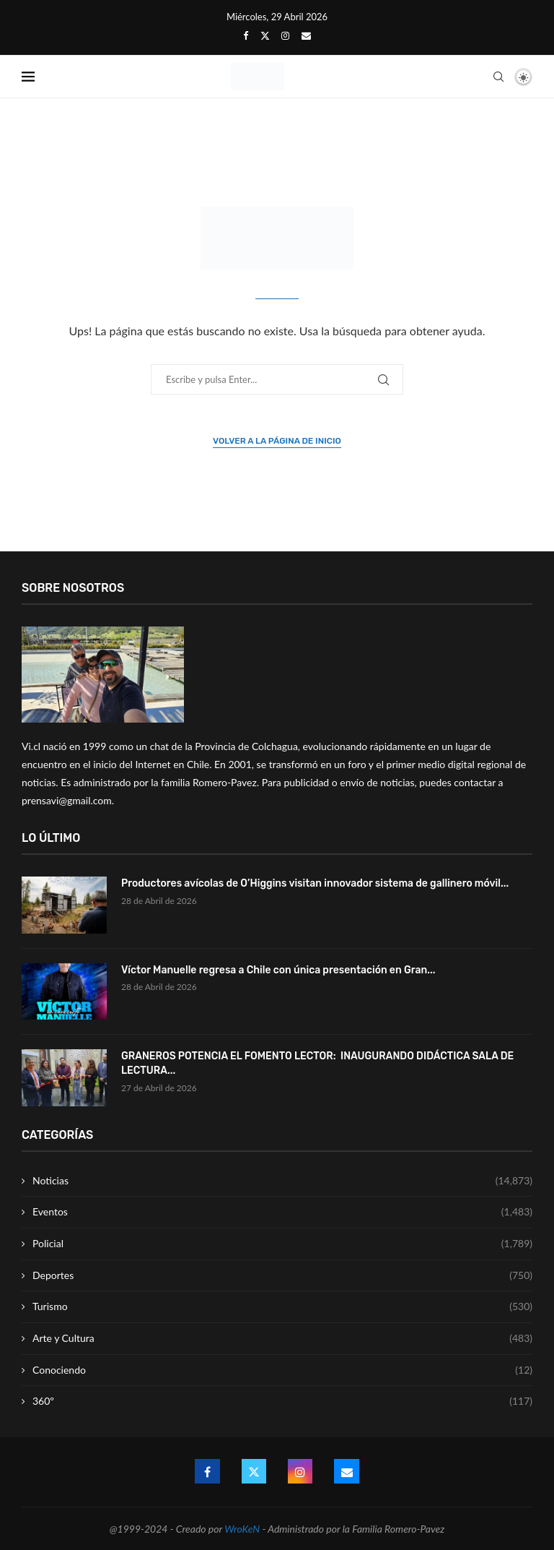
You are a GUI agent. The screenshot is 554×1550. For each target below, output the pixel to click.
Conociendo (282, 1370)
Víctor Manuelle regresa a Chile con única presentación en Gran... (278, 970)
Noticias (282, 1181)
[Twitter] (265, 35)
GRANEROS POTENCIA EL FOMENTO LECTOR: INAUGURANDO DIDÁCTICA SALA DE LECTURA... (317, 1063)
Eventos (282, 1212)
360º (282, 1401)
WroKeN (242, 1529)
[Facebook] (245, 35)
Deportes (282, 1275)
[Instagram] (285, 35)
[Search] (498, 77)
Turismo (282, 1306)
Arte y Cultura (282, 1338)
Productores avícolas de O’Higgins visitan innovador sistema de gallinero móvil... (315, 883)
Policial (282, 1243)
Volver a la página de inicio (277, 441)
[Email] (306, 35)
